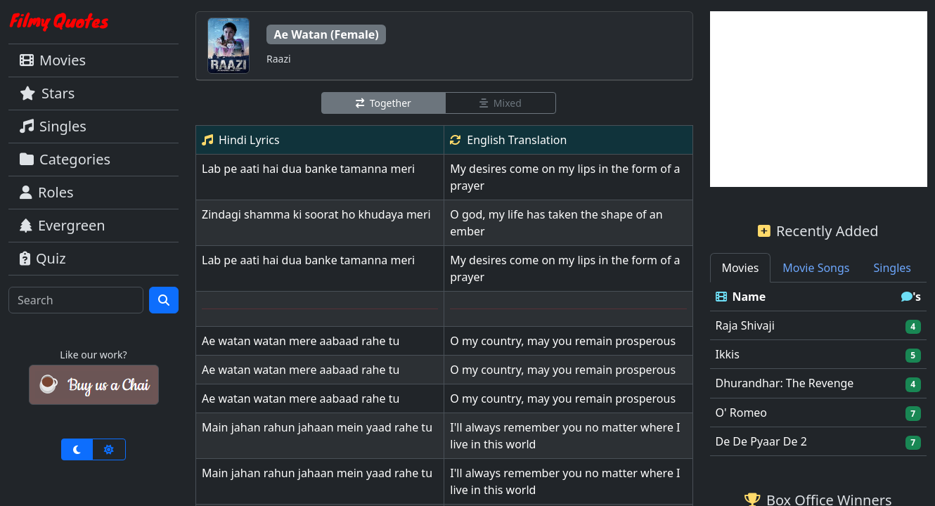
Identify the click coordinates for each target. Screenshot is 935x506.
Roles (47, 192)
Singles (53, 126)
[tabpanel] (818, 369)
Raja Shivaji (745, 325)
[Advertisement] (818, 99)
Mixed (500, 103)
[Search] (75, 300)
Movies (53, 60)
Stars (47, 93)
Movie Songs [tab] (815, 267)
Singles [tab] (892, 267)
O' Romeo (742, 412)
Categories (65, 159)
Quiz (43, 258)
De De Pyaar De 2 (761, 441)
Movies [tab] (740, 267)
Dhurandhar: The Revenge (785, 383)
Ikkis (728, 354)
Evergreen (62, 225)
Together (383, 103)
